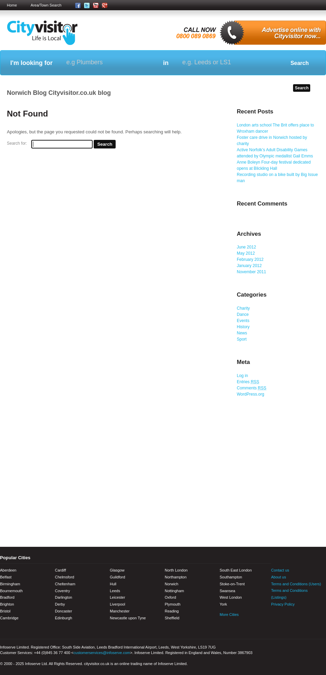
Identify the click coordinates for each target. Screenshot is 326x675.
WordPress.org (250, 394)
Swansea (227, 591)
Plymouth (173, 604)
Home (12, 5)
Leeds (115, 591)
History (243, 326)
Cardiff (60, 570)
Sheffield (172, 618)
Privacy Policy (282, 604)
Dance (243, 314)
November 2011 (251, 271)
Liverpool (117, 604)
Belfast (6, 577)
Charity (243, 308)
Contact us (280, 570)
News (242, 333)
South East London (236, 570)
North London (176, 570)
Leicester (117, 597)
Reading (172, 611)
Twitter (288, 618)
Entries (248, 381)
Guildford (117, 577)
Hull (113, 584)
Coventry (62, 591)
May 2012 (246, 253)
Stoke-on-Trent (232, 584)
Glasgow (117, 570)
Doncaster (63, 611)
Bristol (5, 611)
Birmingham (10, 584)
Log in (242, 375)
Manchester (119, 611)
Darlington (63, 597)
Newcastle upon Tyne (128, 618)
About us (278, 577)
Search (299, 63)
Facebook (276, 618)
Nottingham (174, 591)
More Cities (229, 614)
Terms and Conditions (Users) (296, 584)
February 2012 (250, 259)
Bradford (7, 597)
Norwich (171, 584)
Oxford (170, 597)
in (165, 62)
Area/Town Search (46, 5)
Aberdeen (8, 570)
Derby (60, 604)
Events (243, 320)
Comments (251, 388)
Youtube (300, 618)
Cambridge (9, 618)
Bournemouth (11, 591)
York (223, 604)
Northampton (176, 577)
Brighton (7, 604)
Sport (242, 339)
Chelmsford (64, 577)
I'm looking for (31, 62)
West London (231, 597)
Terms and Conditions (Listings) (289, 593)
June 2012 (246, 247)
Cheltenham (65, 584)
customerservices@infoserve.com (101, 653)
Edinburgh (63, 618)
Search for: (17, 143)
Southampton (231, 577)
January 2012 (249, 265)
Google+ (312, 618)
